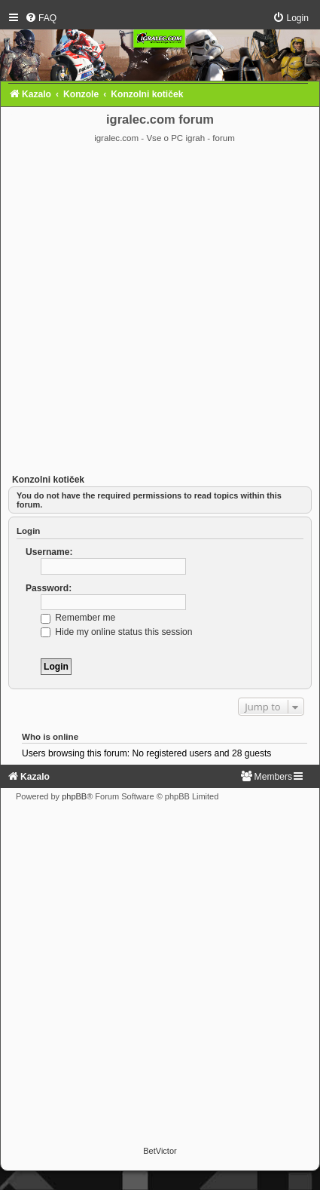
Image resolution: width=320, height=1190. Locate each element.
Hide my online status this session (117, 632)
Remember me (78, 617)
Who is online (50, 736)
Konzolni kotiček (48, 479)
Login (28, 530)
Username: (49, 552)
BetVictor (159, 1150)
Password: (49, 588)
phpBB (74, 796)
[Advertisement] (159, 311)
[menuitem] (40, 18)
